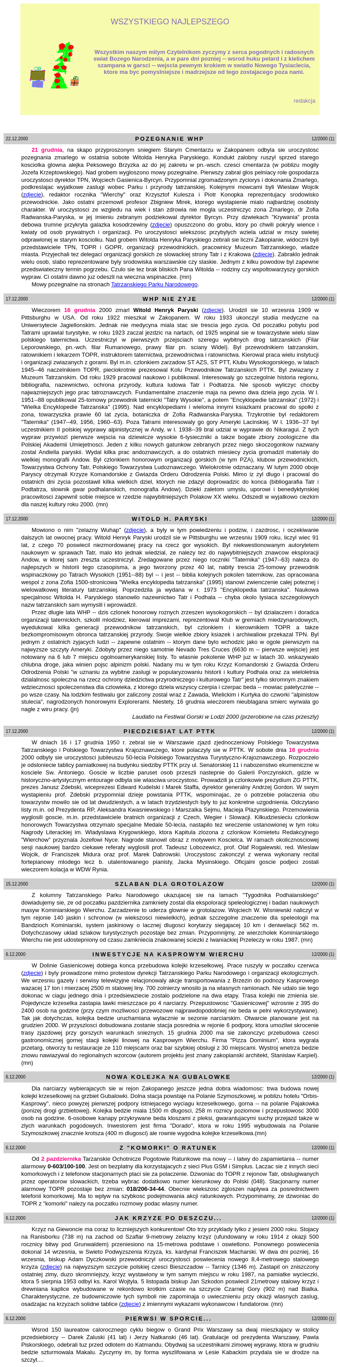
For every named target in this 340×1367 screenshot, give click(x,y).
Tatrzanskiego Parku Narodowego (154, 284)
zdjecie (32, 194)
